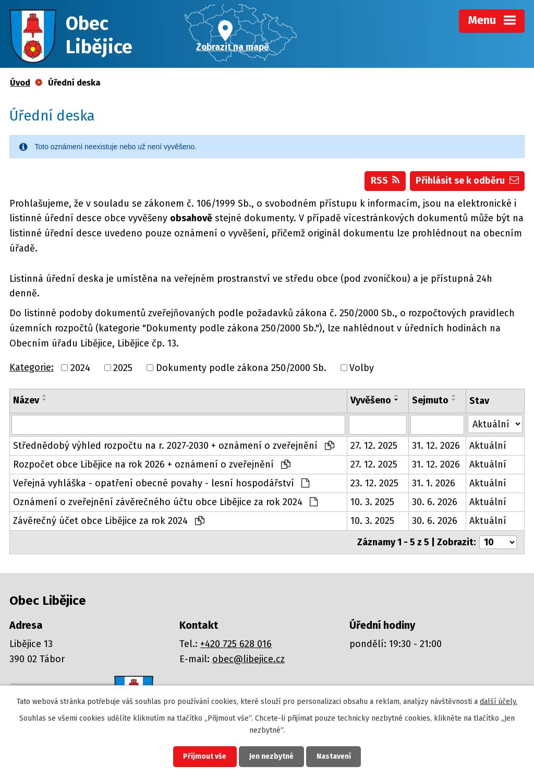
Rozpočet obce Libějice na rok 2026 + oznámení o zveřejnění (151, 464)
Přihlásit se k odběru (467, 180)
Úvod (20, 83)
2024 (80, 368)
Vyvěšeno (370, 401)
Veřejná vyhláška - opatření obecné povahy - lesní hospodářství (161, 483)
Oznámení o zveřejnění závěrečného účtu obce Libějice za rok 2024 (165, 502)
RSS (385, 180)
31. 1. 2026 (433, 483)
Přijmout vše (203, 756)
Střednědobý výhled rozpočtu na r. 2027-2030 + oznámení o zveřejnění (173, 445)
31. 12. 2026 (436, 445)
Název (26, 401)
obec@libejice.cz (248, 659)
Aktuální (487, 445)
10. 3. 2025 (372, 502)
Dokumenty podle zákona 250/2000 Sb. (241, 368)
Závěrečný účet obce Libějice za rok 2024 (108, 521)
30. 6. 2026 (434, 502)
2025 (122, 368)
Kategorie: (31, 367)
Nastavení (335, 756)
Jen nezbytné (271, 756)
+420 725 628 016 (236, 644)
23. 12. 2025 (374, 483)
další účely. (498, 701)
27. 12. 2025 (373, 445)
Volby (361, 368)
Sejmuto (430, 401)
